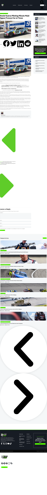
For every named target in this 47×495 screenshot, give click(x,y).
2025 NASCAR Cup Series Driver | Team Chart (39, 66)
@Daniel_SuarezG (17, 85)
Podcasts (31, 5)
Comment (1, 212)
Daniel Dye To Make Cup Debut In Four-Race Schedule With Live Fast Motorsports (42, 35)
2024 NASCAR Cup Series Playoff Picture (39, 61)
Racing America (29, 437)
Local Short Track (22, 448)
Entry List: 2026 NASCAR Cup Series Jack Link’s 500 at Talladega (11, 310)
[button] (42, 2)
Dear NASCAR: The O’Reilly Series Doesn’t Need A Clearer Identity (11, 281)
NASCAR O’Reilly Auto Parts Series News (22, 440)
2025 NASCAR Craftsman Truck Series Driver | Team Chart (40, 71)
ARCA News (21, 446)
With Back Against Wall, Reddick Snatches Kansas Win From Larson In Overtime (42, 40)
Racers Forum (29, 444)
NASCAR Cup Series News (4, 13)
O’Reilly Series (20, 5)
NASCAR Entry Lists (3, 294)
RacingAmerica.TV (4, 487)
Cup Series (14, 5)
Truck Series (26, 5)
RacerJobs (28, 440)
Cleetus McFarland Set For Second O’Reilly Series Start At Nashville (11, 324)
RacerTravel (28, 442)
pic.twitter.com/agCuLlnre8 (11, 88)
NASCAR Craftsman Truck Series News (21, 444)
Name (1, 221)
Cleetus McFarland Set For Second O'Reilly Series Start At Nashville (42, 31)
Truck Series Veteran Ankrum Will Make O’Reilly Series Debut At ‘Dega (11, 267)
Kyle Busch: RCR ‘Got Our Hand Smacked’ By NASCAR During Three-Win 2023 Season (14, 253)
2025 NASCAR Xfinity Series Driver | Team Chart (40, 68)
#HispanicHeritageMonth (10, 85)
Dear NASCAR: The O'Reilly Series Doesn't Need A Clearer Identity (42, 18)
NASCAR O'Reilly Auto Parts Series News (5, 280)
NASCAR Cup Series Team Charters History (39, 63)
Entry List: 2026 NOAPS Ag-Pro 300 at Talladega (42, 22)
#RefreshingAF (4, 88)
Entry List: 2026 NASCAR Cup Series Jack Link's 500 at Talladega (42, 26)
